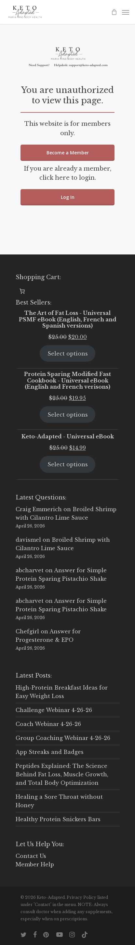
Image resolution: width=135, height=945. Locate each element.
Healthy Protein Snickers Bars (58, 819)
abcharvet (30, 570)
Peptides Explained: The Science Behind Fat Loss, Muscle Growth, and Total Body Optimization (62, 774)
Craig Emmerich (39, 509)
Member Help (35, 864)
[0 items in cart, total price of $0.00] (22, 291)
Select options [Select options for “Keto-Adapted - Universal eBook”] (67, 464)
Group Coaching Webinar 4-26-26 (63, 738)
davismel (28, 540)
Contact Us (31, 856)
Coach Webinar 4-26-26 (48, 724)
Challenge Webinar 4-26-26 (54, 710)
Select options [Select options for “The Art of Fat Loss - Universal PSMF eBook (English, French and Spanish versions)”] (67, 353)
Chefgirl (27, 631)
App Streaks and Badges (50, 752)
